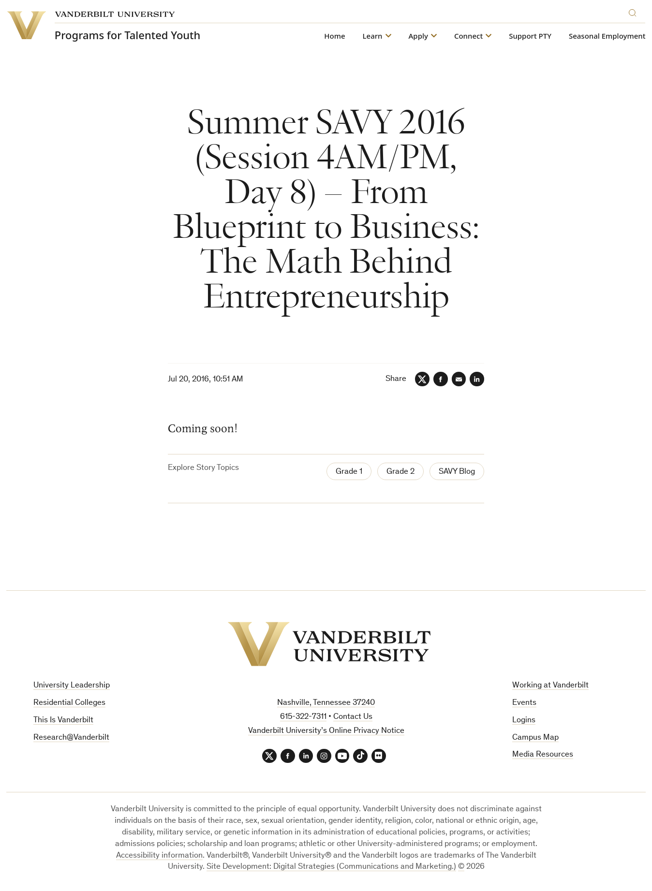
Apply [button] (418, 36)
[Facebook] (440, 379)
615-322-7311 (303, 717)
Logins (523, 720)
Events (524, 703)
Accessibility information (159, 856)
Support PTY (530, 36)
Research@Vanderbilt (71, 738)
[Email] (458, 379)
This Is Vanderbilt (63, 720)
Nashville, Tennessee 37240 (326, 703)
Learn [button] (373, 36)
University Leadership (71, 686)
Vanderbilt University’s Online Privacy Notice (326, 731)
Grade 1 (349, 472)
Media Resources (542, 755)
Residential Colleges (69, 703)
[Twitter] (422, 379)
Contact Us (352, 717)
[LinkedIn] (477, 379)
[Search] (635, 11)
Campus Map (535, 738)
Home (334, 36)
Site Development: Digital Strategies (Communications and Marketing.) (331, 867)
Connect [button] (468, 36)
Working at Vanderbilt (550, 686)
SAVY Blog (457, 472)
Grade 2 (400, 472)
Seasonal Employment (607, 36)
